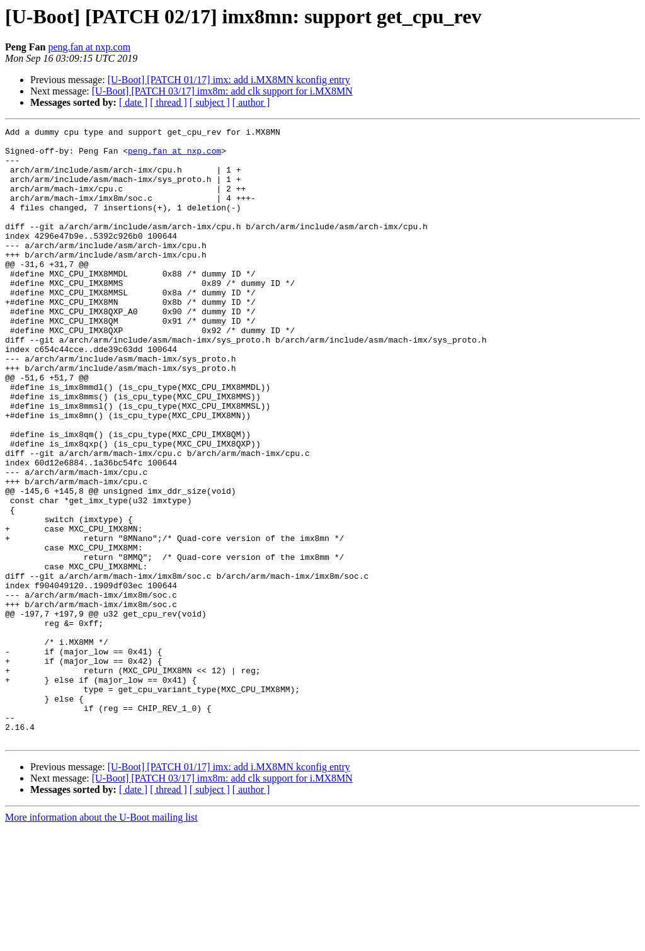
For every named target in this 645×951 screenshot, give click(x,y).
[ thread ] (168, 102)
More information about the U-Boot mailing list (101, 940)
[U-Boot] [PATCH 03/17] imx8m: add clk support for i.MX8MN (222, 91)
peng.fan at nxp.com (89, 47)
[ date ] (133, 102)
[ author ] (251, 102)
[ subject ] (210, 102)
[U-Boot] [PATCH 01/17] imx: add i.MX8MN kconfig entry (229, 79)
